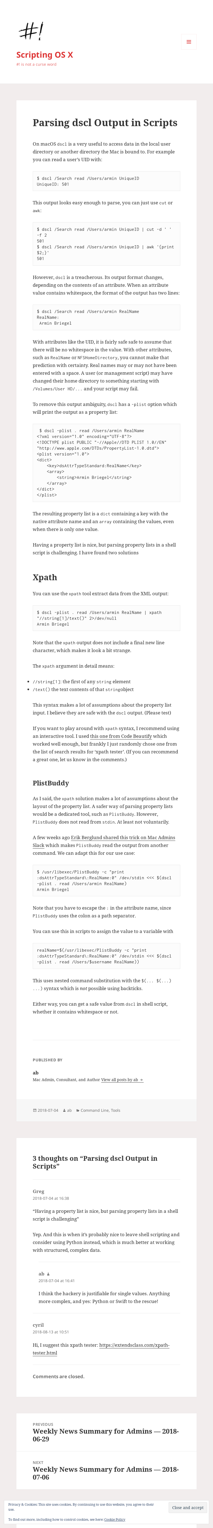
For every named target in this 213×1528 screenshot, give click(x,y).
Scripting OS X (44, 54)
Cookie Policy (114, 1519)
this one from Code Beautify (121, 736)
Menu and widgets (189, 49)
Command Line (95, 1110)
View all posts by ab (120, 1079)
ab (69, 1110)
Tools (115, 1110)
